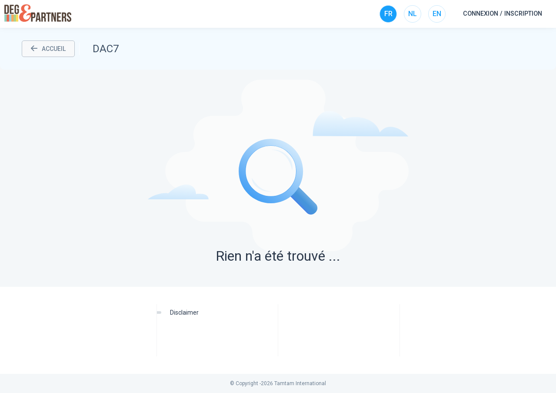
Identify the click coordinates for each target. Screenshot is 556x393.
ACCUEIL (48, 48)
